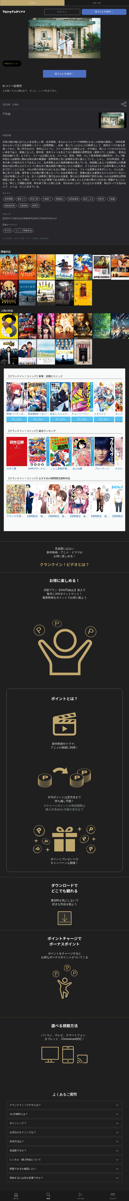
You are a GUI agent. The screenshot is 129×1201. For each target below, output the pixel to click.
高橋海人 (60, 199)
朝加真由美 (9, 205)
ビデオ (32, 3)
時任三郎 (34, 199)
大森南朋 (23, 205)
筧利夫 (101, 199)
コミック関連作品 (23, 230)
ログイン (62, 11)
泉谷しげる (88, 199)
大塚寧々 (47, 199)
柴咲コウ (21, 199)
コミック (97, 3)
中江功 (7, 230)
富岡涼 (35, 205)
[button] (118, 402)
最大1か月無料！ (104, 11)
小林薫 (112, 199)
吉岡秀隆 (8, 199)
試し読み (17, 419)
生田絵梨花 (73, 199)
